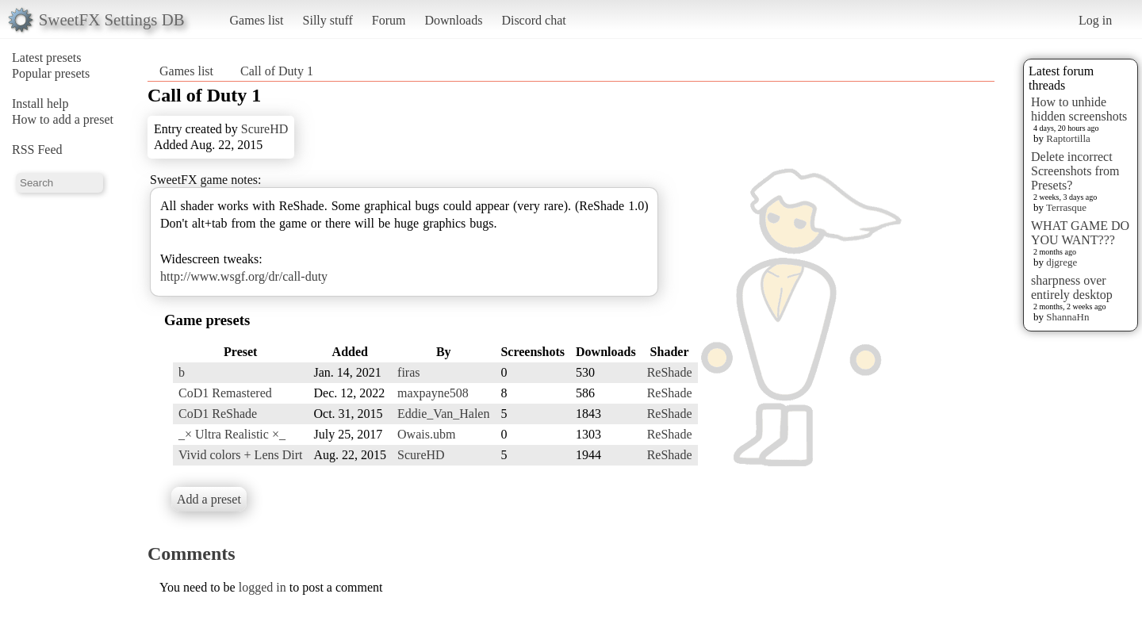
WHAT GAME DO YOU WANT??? (1080, 233)
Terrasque (1066, 207)
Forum (389, 20)
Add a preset (209, 499)
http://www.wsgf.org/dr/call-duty (244, 276)
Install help (40, 103)
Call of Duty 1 (276, 71)
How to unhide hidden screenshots (1079, 109)
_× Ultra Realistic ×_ (232, 434)
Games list (257, 20)
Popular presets (51, 73)
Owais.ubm (426, 434)
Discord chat (533, 20)
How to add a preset (62, 119)
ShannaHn (1067, 317)
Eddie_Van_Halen (443, 413)
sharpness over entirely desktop (1072, 287)
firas (408, 372)
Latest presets (47, 57)
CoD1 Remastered (225, 393)
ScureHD (265, 129)
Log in (1095, 20)
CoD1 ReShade (217, 413)
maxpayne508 (433, 393)
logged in (262, 587)
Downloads (453, 20)
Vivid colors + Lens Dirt (240, 455)
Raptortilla (1068, 138)
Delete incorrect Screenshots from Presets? (1075, 171)
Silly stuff (328, 20)
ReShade (669, 372)
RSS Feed (37, 149)
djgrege (1061, 262)
